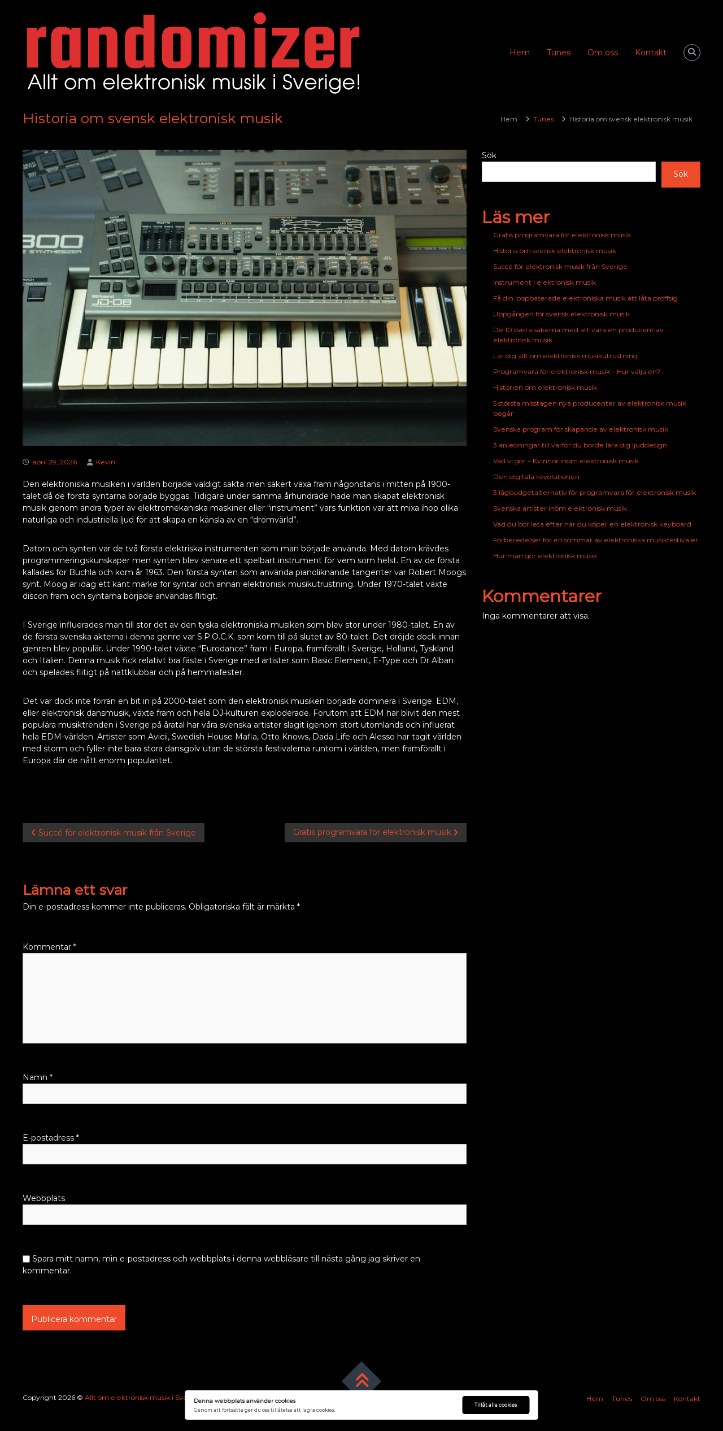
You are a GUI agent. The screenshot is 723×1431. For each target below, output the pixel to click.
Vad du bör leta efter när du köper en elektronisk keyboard (592, 524)
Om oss (602, 52)
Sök (489, 155)
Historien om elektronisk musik (545, 387)
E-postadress (51, 1138)
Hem (519, 52)
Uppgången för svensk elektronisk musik (561, 314)
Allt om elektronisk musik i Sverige (143, 1397)
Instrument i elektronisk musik (544, 282)
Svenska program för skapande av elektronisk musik (580, 429)
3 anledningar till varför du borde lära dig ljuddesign (580, 445)
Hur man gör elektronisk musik (545, 555)
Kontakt (651, 52)
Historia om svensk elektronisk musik (554, 250)
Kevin (105, 462)
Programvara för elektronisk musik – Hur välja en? (576, 371)
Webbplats (44, 1198)
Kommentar (49, 947)
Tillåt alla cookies (495, 1405)
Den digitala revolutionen (536, 476)
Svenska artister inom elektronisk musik (560, 508)
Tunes (558, 52)
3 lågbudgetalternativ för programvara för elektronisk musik (594, 492)
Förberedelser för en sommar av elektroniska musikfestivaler (595, 540)
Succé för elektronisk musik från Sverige (560, 266)
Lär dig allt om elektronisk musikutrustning (565, 355)
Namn (38, 1077)
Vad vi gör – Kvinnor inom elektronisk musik (566, 460)
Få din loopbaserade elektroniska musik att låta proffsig (585, 298)
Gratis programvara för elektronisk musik (562, 234)
